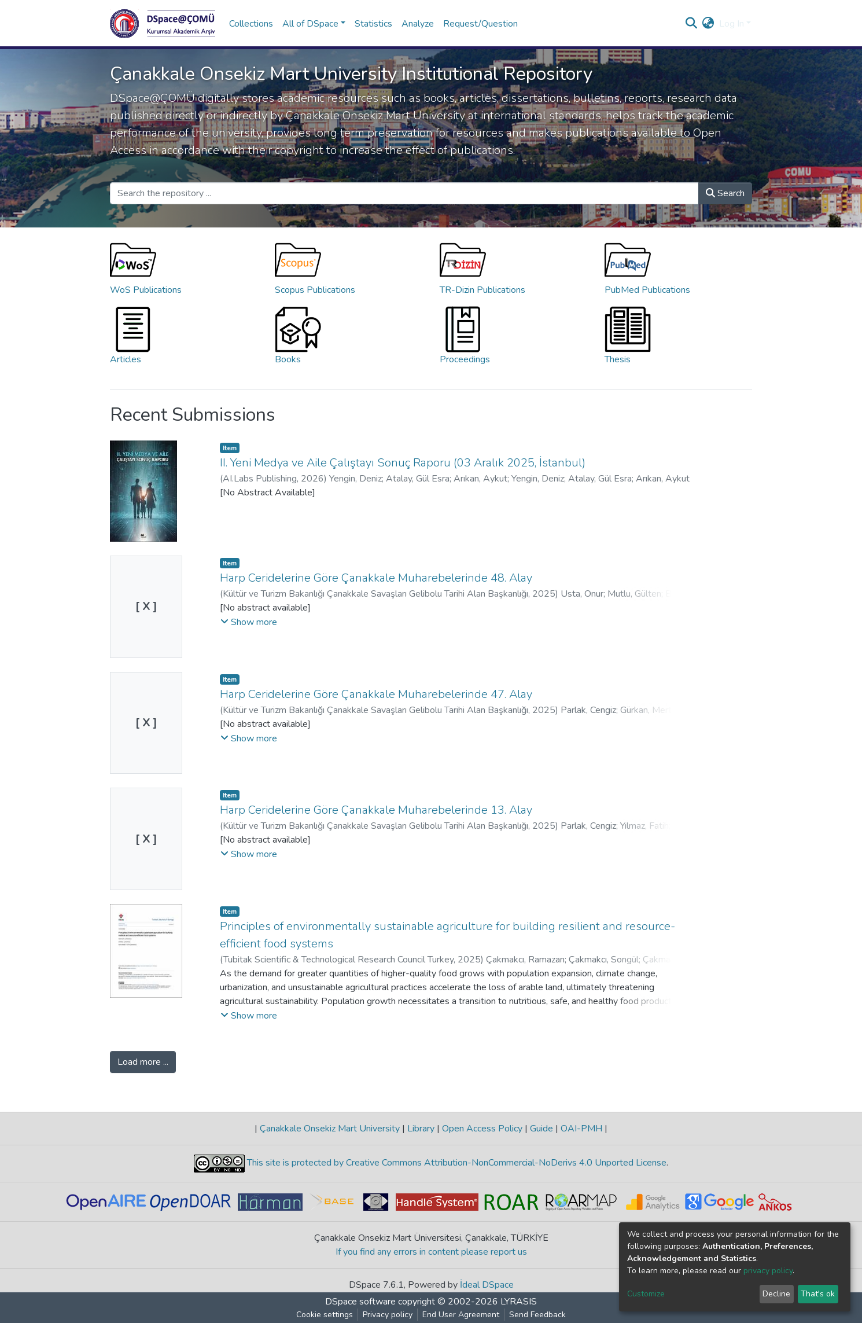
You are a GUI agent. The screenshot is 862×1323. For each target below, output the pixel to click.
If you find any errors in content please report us (431, 1251)
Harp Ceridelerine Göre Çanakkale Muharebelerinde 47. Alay (376, 694)
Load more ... (142, 1062)
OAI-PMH (581, 1128)
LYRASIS (518, 1301)
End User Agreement (460, 1314)
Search (725, 193)
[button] (708, 24)
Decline (776, 1293)
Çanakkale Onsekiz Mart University (329, 1128)
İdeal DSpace (487, 1284)
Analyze (417, 23)
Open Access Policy (482, 1128)
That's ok (818, 1293)
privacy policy (768, 1270)
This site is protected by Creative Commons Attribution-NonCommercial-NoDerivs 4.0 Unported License (455, 1162)
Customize (646, 1293)
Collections (251, 23)
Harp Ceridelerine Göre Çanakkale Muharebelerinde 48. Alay (376, 578)
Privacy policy (387, 1314)
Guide (541, 1128)
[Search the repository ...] (404, 193)
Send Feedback (537, 1314)
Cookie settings (324, 1314)
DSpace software (360, 1301)
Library (421, 1128)
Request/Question (480, 23)
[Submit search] (691, 24)
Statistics (373, 23)
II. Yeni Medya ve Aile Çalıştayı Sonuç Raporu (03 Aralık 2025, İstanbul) (402, 463)
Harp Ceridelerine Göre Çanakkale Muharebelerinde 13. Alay (376, 810)
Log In (731, 23)
